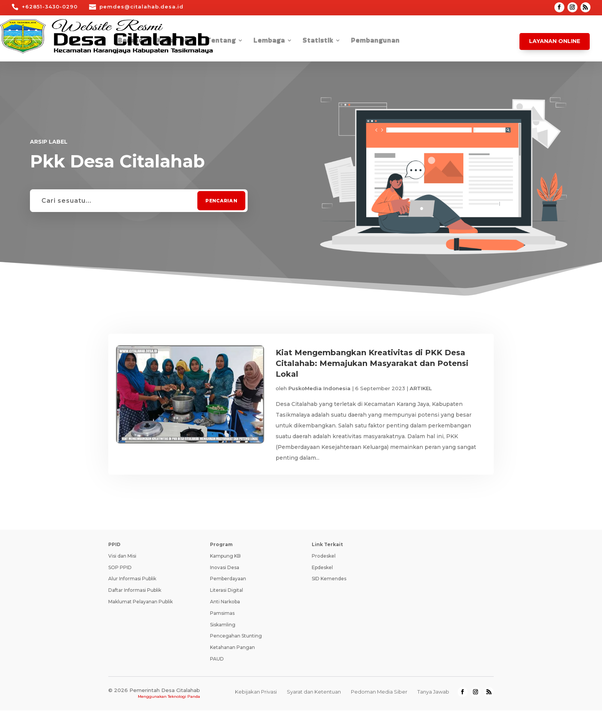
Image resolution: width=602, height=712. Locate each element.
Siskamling (222, 626)
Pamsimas (222, 615)
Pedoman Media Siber (379, 693)
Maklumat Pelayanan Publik (140, 603)
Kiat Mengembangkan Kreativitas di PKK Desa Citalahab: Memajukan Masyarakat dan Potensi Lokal (372, 363)
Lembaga (269, 41)
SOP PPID (120, 569)
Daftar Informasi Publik (134, 591)
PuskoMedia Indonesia (319, 388)
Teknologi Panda (184, 697)
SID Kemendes (329, 580)
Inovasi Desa (224, 569)
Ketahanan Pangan (232, 649)
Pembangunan (375, 41)
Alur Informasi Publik (132, 580)
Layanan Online (554, 41)
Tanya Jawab (433, 693)
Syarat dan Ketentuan (314, 693)
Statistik (318, 41)
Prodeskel (324, 557)
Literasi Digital (226, 591)
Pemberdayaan (228, 580)
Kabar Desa (177, 41)
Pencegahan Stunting (236, 637)
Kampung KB (225, 557)
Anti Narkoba (225, 603)
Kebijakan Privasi (256, 693)
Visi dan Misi (122, 557)
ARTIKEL (421, 388)
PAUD (217, 660)
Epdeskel (322, 569)
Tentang (221, 41)
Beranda (132, 41)
